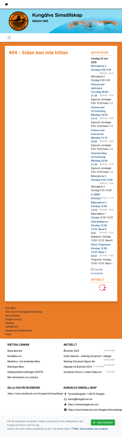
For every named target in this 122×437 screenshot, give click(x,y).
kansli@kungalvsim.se (80, 399)
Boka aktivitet (14, 350)
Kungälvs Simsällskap (57, 15)
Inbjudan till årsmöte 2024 (78, 366)
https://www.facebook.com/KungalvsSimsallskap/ (35, 393)
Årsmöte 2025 (71, 350)
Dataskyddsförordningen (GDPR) (25, 372)
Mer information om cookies (22, 377)
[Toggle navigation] (113, 4)
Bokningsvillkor (15, 366)
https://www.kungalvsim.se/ (83, 404)
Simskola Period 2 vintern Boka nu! (83, 372)
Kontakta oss (14, 356)
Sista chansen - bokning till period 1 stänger (88, 356)
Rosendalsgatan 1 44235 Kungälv (86, 393)
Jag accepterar (103, 422)
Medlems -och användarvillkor (23, 361)
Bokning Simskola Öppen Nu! (79, 361)
